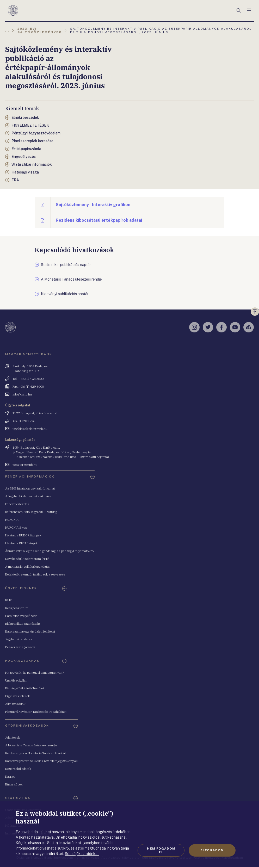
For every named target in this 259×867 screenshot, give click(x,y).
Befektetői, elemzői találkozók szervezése (35, 574)
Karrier (10, 776)
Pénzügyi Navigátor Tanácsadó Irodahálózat (35, 712)
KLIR (8, 600)
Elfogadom (212, 850)
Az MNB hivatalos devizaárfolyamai (30, 488)
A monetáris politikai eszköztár (27, 566)
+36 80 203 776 (24, 421)
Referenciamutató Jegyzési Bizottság (31, 512)
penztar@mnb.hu (25, 465)
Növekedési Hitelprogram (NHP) (27, 559)
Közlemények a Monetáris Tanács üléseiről (35, 753)
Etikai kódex (14, 784)
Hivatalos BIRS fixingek (21, 543)
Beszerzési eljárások (20, 647)
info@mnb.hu (22, 394)
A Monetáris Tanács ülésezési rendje (31, 745)
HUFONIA (11, 520)
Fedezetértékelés (17, 504)
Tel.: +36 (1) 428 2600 (28, 379)
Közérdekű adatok (18, 769)
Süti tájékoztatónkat (82, 854)
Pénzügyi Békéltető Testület (24, 688)
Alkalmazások (15, 704)
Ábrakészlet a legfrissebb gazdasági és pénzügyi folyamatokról (50, 551)
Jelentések (12, 737)
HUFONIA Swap (16, 527)
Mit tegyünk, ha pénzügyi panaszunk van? (34, 672)
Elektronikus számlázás (22, 624)
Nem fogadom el (161, 850)
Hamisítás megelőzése (21, 616)
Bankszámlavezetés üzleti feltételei (30, 631)
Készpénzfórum (16, 608)
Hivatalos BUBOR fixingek (23, 535)
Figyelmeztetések (17, 696)
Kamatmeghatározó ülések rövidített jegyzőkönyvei (41, 761)
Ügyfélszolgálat (16, 680)
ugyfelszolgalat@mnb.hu (30, 429)
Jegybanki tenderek (18, 639)
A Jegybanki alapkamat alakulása (28, 496)
